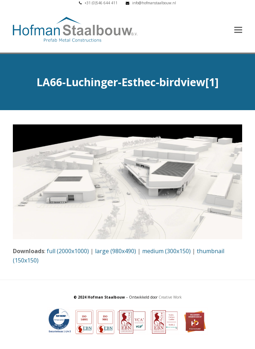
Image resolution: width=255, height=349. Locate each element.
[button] (238, 29)
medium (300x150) (166, 251)
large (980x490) (115, 251)
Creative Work (170, 297)
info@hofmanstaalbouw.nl (154, 2)
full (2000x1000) (68, 251)
